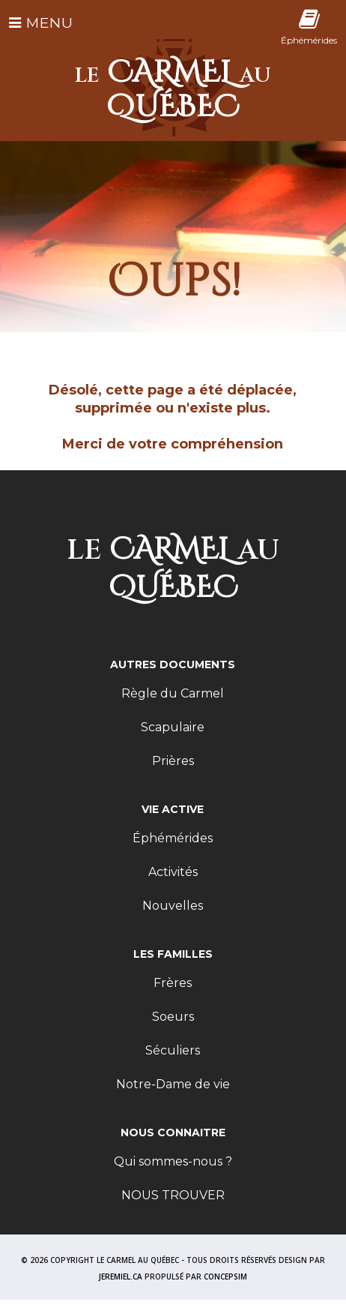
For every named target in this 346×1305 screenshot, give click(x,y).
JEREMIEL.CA (120, 1276)
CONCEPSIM (225, 1276)
